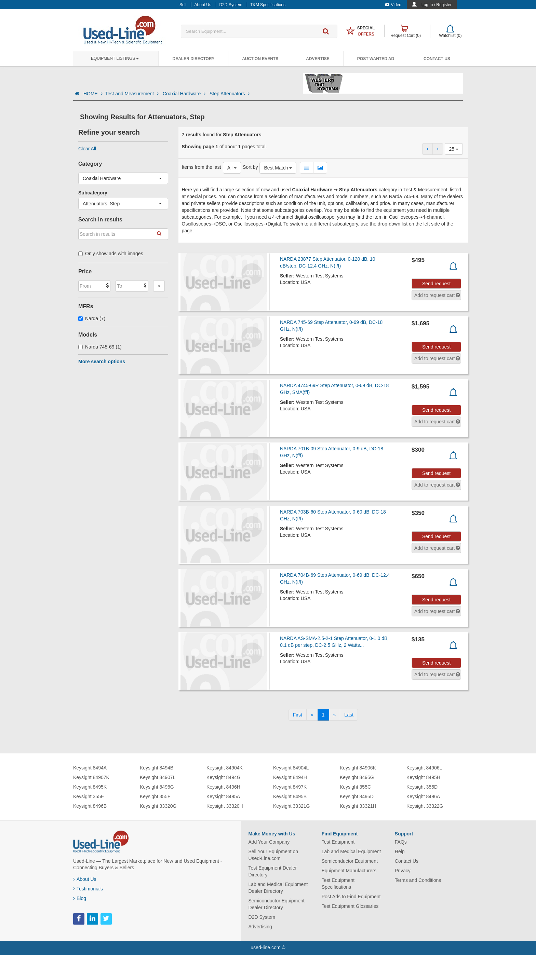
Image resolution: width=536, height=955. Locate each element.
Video (393, 4)
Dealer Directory (193, 58)
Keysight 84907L (157, 777)
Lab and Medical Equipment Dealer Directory (278, 888)
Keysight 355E (88, 796)
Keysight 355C (355, 787)
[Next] (334, 715)
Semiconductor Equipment (350, 861)
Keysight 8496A (423, 796)
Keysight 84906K (358, 767)
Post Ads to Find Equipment (351, 896)
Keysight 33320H (224, 806)
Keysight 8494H (290, 777)
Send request (436, 283)
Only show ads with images (110, 253)
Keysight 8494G (223, 777)
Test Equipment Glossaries (350, 906)
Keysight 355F (155, 796)
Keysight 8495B (290, 796)
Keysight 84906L (424, 767)
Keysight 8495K (90, 787)
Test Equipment (338, 842)
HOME (93, 93)
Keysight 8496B (90, 806)
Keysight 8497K (290, 787)
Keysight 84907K (91, 777)
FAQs (401, 842)
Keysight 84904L (291, 767)
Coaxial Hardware (185, 93)
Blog (79, 898)
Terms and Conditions (418, 880)
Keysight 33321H (358, 806)
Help (400, 851)
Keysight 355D (422, 787)
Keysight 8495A (223, 796)
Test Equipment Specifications (338, 883)
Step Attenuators (230, 93)
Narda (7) (91, 318)
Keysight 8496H (223, 787)
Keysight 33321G (291, 806)
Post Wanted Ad (375, 58)
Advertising (260, 926)
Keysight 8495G (357, 777)
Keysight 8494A (90, 767)
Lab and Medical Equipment (351, 851)
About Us (84, 879)
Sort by (250, 167)
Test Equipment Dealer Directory (273, 871)
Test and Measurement (132, 93)
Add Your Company (269, 842)
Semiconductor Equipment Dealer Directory (277, 904)
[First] (298, 715)
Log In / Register (436, 4)
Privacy (403, 870)
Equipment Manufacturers (349, 870)
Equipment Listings (115, 58)
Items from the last (201, 167)
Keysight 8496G (157, 787)
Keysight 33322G (424, 806)
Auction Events (260, 58)
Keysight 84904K (224, 767)
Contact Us (437, 58)
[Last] (349, 715)
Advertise (318, 58)
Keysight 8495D (357, 796)
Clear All (87, 148)
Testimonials (88, 888)
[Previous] (312, 715)
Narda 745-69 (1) (100, 347)
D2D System (262, 917)
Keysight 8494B (156, 767)
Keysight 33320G (158, 806)
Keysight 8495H (423, 777)
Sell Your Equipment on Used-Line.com (273, 855)
